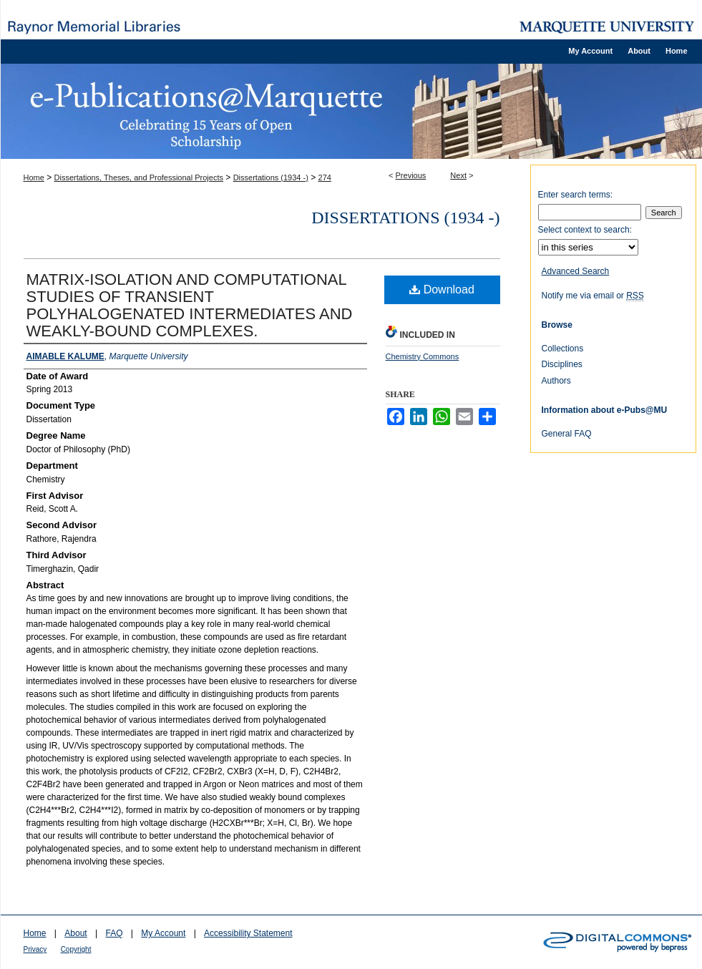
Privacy (35, 949)
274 (324, 177)
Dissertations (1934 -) (270, 177)
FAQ (113, 933)
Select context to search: (585, 230)
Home (34, 177)
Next (458, 175)
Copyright (76, 949)
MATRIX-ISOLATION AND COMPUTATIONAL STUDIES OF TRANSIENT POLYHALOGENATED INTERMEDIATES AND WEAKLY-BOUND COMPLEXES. (189, 305)
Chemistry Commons (422, 356)
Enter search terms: (575, 195)
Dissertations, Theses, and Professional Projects (138, 177)
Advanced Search (576, 271)
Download (441, 289)
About (75, 933)
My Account (163, 933)
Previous (411, 175)
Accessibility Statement (248, 933)
